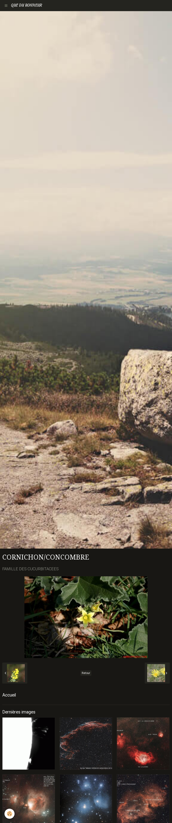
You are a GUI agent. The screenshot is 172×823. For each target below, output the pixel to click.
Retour (86, 673)
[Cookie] (9, 814)
